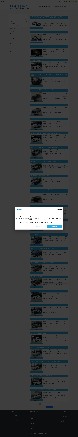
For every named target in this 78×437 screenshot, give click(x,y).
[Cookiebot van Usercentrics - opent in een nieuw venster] (57, 209)
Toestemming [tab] (22, 213)
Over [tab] (55, 213)
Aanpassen (39, 226)
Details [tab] (39, 213)
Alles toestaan (54, 226)
